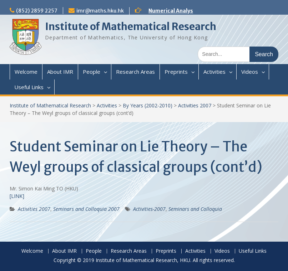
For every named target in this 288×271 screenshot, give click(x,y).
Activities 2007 (194, 105)
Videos (249, 71)
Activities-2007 (149, 208)
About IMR (60, 71)
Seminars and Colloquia (195, 208)
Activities (214, 71)
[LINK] (17, 196)
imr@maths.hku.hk (100, 11)
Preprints (176, 71)
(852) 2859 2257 (36, 11)
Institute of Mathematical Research (130, 26)
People (91, 71)
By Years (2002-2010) (147, 105)
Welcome (26, 71)
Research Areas (135, 71)
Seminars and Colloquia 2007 (86, 208)
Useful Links (29, 87)
